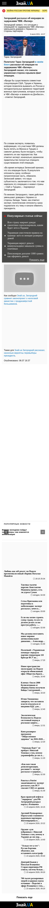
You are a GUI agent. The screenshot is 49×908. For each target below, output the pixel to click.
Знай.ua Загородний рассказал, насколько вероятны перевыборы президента (24, 353)
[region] (24, 119)
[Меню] (4, 3)
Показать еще (36, 260)
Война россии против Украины (23, 11)
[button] (6, 532)
